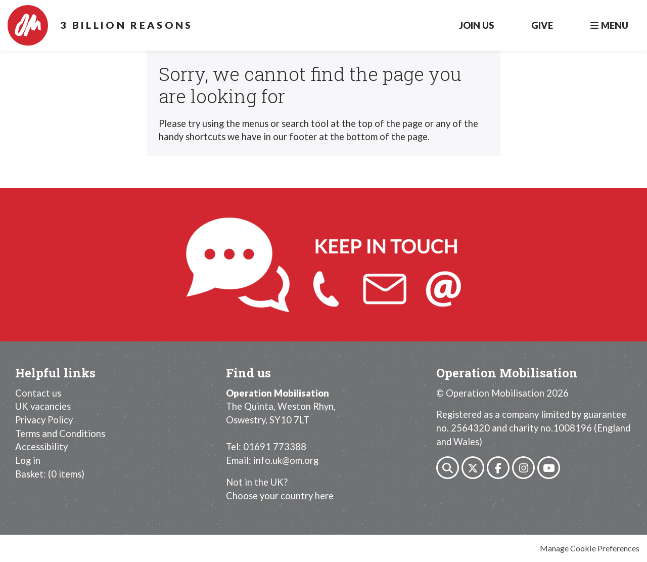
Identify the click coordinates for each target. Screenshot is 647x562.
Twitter (472, 467)
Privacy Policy (44, 419)
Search (447, 467)
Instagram (523, 467)
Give (542, 25)
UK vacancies (43, 406)
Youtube (548, 467)
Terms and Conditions (60, 433)
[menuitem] (49, 474)
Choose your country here (280, 495)
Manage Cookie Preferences (589, 548)
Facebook (498, 467)
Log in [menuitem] (27, 460)
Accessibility (41, 446)
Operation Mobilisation (28, 25)
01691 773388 (274, 446)
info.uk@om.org (285, 460)
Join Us (476, 25)
